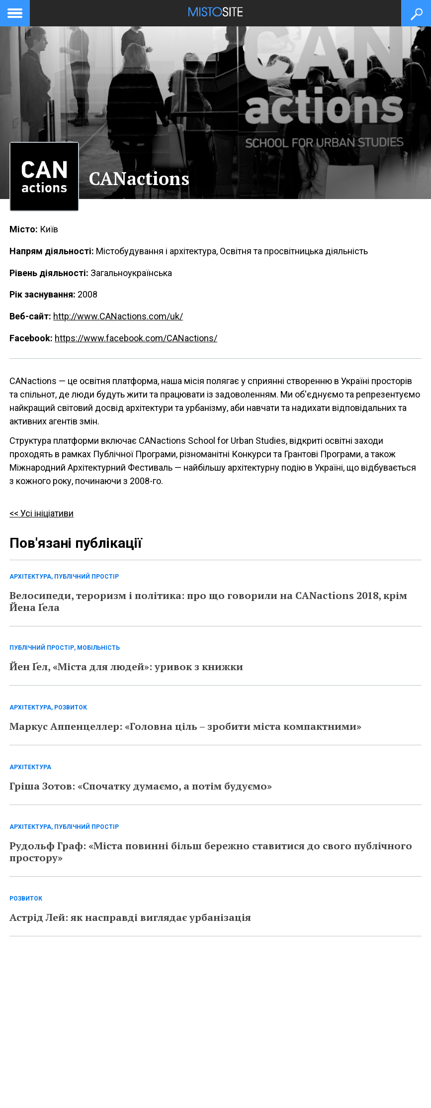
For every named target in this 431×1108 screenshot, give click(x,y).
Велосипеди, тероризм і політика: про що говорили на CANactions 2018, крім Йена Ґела (208, 601)
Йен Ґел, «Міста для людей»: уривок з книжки (126, 666)
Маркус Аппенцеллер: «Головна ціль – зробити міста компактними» (185, 726)
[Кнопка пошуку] (416, 13)
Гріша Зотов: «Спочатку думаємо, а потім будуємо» (140, 786)
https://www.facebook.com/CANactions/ (136, 338)
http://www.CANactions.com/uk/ (118, 316)
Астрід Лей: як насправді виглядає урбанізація (130, 917)
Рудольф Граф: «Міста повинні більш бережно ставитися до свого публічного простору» (210, 851)
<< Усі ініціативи (41, 513)
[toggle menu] (14, 11)
